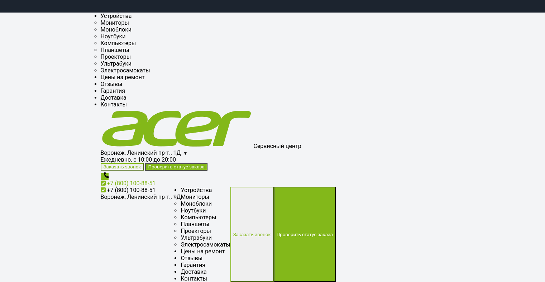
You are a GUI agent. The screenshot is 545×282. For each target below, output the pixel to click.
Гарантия (113, 90)
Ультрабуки (116, 63)
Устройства (116, 16)
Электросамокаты (125, 70)
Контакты (114, 104)
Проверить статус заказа (176, 166)
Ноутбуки (113, 36)
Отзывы (112, 84)
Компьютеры (118, 43)
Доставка (113, 97)
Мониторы (115, 22)
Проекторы (116, 56)
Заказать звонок (122, 166)
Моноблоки (116, 29)
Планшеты (115, 50)
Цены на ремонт (123, 77)
